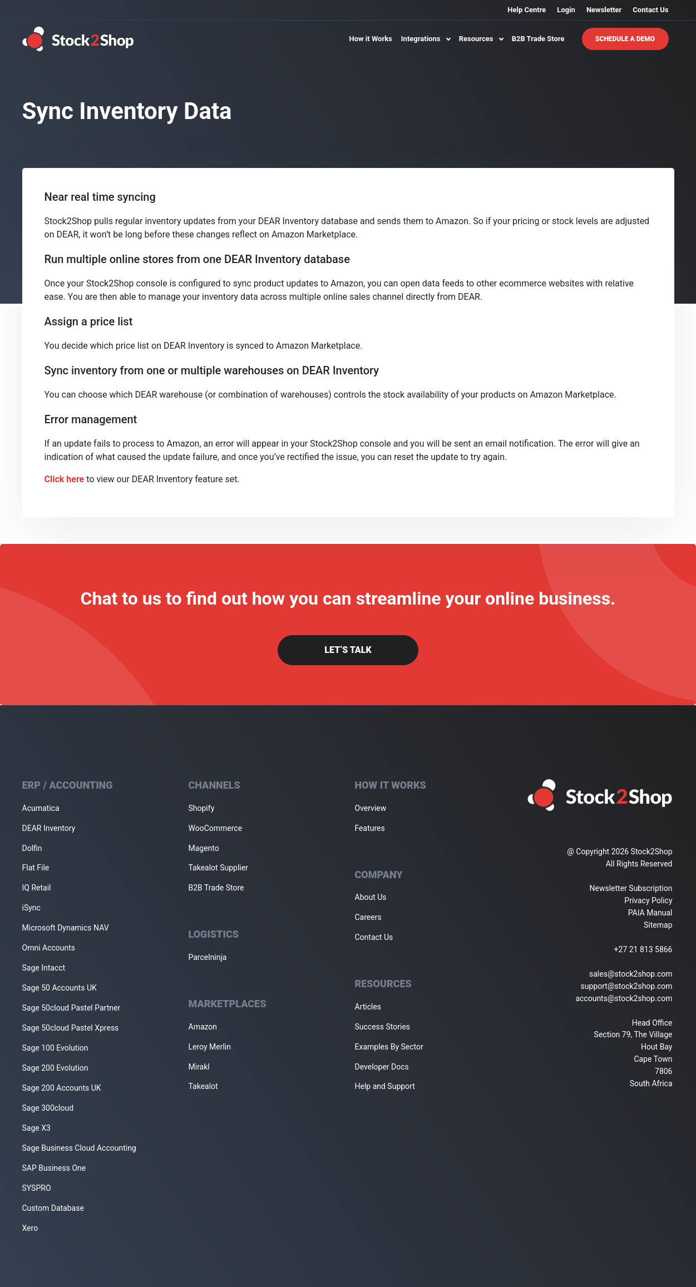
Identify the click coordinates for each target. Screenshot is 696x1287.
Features (370, 828)
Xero (30, 1228)
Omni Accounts (49, 947)
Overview (371, 808)
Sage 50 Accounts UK (59, 987)
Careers (368, 917)
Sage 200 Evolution (55, 1067)
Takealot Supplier (218, 867)
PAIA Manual (650, 912)
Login (566, 10)
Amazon (203, 1026)
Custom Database (53, 1208)
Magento (204, 848)
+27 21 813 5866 (643, 949)
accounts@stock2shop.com (623, 998)
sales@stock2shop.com (630, 973)
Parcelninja (208, 957)
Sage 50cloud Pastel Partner (71, 1007)
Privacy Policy (648, 900)
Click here (65, 479)
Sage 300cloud (48, 1107)
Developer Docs (382, 1066)
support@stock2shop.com (627, 986)
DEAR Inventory (49, 828)
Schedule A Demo (625, 39)
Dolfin (32, 848)
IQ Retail (36, 887)
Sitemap (658, 924)
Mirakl (199, 1066)
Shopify (202, 808)
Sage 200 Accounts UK (61, 1087)
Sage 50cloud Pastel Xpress (70, 1027)
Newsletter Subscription (631, 888)
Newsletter (603, 10)
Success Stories (383, 1026)
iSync (31, 907)
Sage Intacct (44, 967)
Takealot (203, 1086)
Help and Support (385, 1086)
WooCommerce (216, 828)
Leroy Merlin (210, 1046)
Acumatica (41, 808)
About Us (371, 897)
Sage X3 (36, 1127)
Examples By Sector (389, 1046)
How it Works (370, 38)
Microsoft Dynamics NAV (65, 927)
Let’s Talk (347, 650)
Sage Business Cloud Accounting (79, 1148)
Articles (368, 1006)
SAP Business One (54, 1168)
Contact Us (650, 10)
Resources (481, 38)
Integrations (425, 38)
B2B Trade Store (538, 38)
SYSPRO (36, 1188)
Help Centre (526, 10)
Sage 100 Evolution (55, 1047)
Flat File (36, 867)
